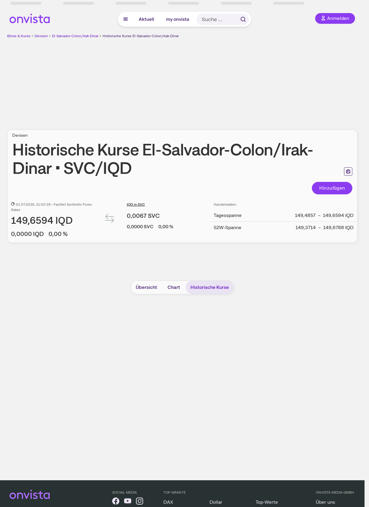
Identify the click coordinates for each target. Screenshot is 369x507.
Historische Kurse (209, 287)
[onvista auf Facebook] (115, 502)
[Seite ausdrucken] (348, 171)
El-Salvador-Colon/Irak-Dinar (75, 36)
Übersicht (146, 287)
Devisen (41, 36)
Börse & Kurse (18, 36)
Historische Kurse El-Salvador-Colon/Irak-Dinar (141, 36)
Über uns (325, 502)
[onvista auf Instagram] (139, 502)
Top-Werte (267, 502)
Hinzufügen (332, 188)
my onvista (177, 19)
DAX (168, 502)
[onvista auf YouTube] (127, 502)
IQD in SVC (136, 204)
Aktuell (146, 19)
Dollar (215, 502)
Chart (174, 287)
